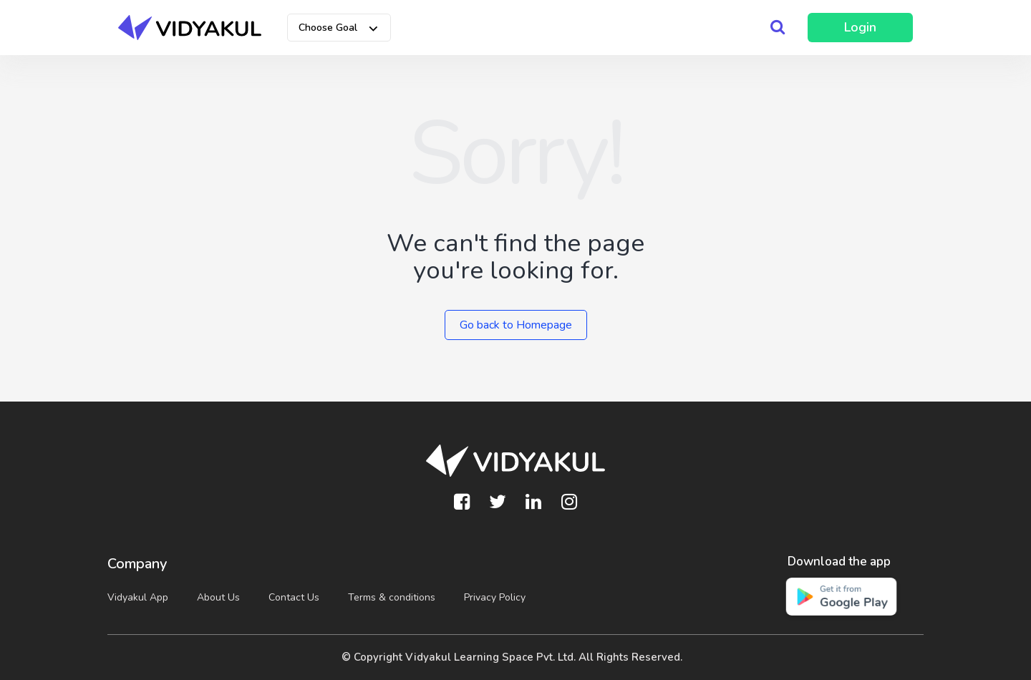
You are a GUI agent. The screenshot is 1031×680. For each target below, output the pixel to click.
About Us (218, 597)
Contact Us (293, 597)
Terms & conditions (391, 597)
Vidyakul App (137, 597)
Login (860, 27)
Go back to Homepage (516, 325)
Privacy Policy (495, 597)
